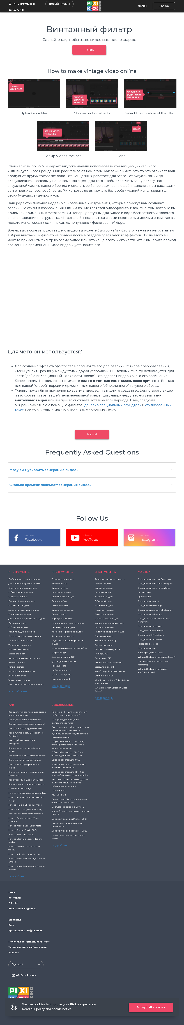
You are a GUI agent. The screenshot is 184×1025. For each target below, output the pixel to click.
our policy (38, 1009)
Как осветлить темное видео (24, 760)
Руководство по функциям (25, 930)
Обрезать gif (59, 652)
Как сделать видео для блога (24, 719)
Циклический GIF (104, 675)
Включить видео (104, 592)
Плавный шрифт (104, 636)
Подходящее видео (19, 614)
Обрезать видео (17, 596)
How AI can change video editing (25, 809)
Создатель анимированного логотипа (154, 620)
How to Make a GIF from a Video (25, 804)
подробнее (16, 876)
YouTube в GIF (59, 794)
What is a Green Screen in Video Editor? (111, 689)
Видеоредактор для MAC (66, 759)
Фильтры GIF (102, 653)
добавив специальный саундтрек (112, 405)
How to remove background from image (25, 799)
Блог (11, 925)
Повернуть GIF (103, 658)
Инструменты (22, 3)
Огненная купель (62, 674)
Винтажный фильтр (19, 649)
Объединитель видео (20, 592)
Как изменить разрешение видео (23, 766)
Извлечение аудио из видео (68, 623)
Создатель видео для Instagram (155, 583)
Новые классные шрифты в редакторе (67, 825)
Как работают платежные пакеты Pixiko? (70, 813)
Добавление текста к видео (24, 579)
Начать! (89, 50)
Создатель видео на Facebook (154, 579)
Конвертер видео (18, 605)
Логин (142, 6)
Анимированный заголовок (24, 658)
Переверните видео (63, 627)
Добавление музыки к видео (24, 583)
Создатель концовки (150, 626)
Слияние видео (17, 623)
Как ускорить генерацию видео (26, 784)
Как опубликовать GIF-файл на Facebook (25, 734)
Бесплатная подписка (22, 908)
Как (11, 705)
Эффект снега (16, 662)
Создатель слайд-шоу (150, 614)
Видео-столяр (60, 583)
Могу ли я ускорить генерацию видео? (43, 470)
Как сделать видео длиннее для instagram (26, 774)
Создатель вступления (151, 630)
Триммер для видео (63, 579)
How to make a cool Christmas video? (24, 848)
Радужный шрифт (61, 679)
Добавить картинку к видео (24, 610)
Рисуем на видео (104, 627)
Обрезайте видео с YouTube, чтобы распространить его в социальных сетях (68, 744)
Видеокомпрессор (63, 610)
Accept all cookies (151, 1007)
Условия (13, 952)
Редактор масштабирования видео (68, 642)
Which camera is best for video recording (153, 663)
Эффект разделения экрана (24, 636)
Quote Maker (144, 592)
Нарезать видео (104, 596)
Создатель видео (147, 648)
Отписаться (58, 790)
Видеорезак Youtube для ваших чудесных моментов (69, 801)
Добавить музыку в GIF (107, 649)
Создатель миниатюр (150, 605)
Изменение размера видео (67, 631)
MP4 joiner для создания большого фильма (65, 721)
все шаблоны (17, 691)
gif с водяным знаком (64, 661)
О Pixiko (13, 903)
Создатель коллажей (150, 639)
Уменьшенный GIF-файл (108, 662)
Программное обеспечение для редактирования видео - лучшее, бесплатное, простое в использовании (70, 732)
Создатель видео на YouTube (154, 588)
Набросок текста (61, 670)
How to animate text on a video (24, 854)
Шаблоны (16, 9)
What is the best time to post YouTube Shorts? (153, 671)
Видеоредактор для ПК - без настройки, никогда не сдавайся (70, 773)
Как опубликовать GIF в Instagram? (21, 742)
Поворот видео (60, 605)
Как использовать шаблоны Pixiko (24, 750)
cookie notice (62, 1009)
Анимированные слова (21, 671)
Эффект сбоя (59, 601)
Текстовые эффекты (19, 645)
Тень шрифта (59, 665)
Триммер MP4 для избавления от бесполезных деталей (69, 713)
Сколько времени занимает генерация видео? (50, 485)
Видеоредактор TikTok (150, 652)
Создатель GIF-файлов (151, 635)
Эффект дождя (16, 653)
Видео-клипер (60, 588)
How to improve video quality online (27, 793)
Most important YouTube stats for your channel (112, 682)
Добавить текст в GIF (63, 657)
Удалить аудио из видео (21, 631)
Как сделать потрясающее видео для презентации (27, 713)
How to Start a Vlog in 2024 (22, 830)
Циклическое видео (63, 596)
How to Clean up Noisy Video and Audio (25, 840)
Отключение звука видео (22, 588)
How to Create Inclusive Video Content (23, 820)
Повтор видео (103, 583)
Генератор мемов (148, 643)
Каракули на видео (62, 618)
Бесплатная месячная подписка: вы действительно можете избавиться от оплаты (70, 782)
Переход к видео (104, 645)
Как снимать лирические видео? (26, 724)
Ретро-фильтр (16, 666)
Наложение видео (62, 592)
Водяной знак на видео (21, 601)
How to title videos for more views (25, 813)
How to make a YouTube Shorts (24, 825)
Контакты (14, 897)
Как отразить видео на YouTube (25, 779)
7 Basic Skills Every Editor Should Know (68, 837)
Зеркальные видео (19, 680)
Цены (11, 892)
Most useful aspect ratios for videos (26, 684)
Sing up (164, 6)
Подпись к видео (104, 610)
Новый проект (59, 4)
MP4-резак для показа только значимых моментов (69, 766)
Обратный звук (103, 601)
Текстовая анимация (20, 640)
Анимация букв (17, 675)
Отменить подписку (19, 788)
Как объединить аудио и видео (25, 728)
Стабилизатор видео (107, 618)
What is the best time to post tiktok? (157, 657)
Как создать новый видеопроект (26, 755)
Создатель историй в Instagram (155, 610)
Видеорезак (59, 614)
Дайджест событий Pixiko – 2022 (69, 830)
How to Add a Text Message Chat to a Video (26, 860)
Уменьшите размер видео (109, 623)
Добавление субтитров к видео (26, 618)
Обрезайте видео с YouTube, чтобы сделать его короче (68, 754)
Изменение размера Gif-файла (69, 648)
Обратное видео (18, 627)
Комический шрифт (106, 640)
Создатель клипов (148, 601)
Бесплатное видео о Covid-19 (68, 806)
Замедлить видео (104, 614)
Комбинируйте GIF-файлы (110, 671)
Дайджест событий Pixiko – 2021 (69, 818)
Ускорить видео (104, 588)
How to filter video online (21, 834)
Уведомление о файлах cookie (27, 947)
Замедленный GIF (104, 666)
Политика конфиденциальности (29, 941)
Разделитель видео (62, 636)
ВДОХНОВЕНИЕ (62, 705)
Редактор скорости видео (110, 579)
